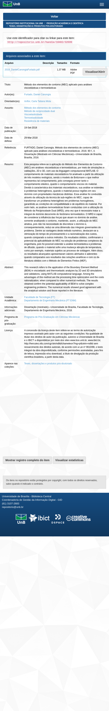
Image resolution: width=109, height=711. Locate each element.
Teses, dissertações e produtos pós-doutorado (36, 26)
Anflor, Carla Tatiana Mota (37, 101)
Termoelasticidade (33, 117)
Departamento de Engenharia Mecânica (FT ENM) (50, 300)
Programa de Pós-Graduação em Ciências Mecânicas (52, 317)
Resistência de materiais (37, 121)
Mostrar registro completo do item (27, 460)
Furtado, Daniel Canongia (37, 94)
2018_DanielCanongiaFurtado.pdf (22, 69)
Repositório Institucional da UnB (24, 23)
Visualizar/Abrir (95, 71)
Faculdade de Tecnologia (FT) (39, 297)
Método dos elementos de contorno (42, 108)
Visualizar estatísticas (69, 460)
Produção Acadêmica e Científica (65, 23)
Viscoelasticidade (33, 114)
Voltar (54, 16)
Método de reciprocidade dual (39, 111)
